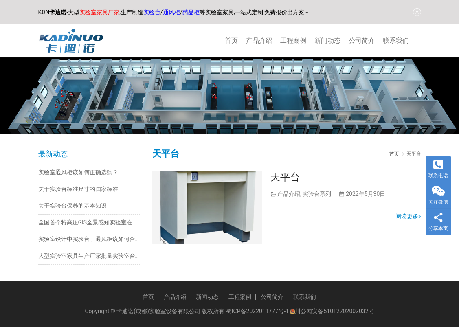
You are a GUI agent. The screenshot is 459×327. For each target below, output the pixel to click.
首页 (231, 40)
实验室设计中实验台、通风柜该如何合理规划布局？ (89, 239)
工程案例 (293, 40)
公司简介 (362, 40)
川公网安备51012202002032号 (334, 311)
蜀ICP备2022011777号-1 (257, 311)
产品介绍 (259, 40)
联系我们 (396, 40)
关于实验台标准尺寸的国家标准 (78, 189)
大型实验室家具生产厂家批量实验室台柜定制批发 (89, 255)
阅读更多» (408, 216)
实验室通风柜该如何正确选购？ (78, 172)
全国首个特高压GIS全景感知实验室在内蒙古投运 (89, 222)
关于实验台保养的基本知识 (72, 205)
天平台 (285, 177)
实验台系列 (317, 194)
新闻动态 (327, 40)
